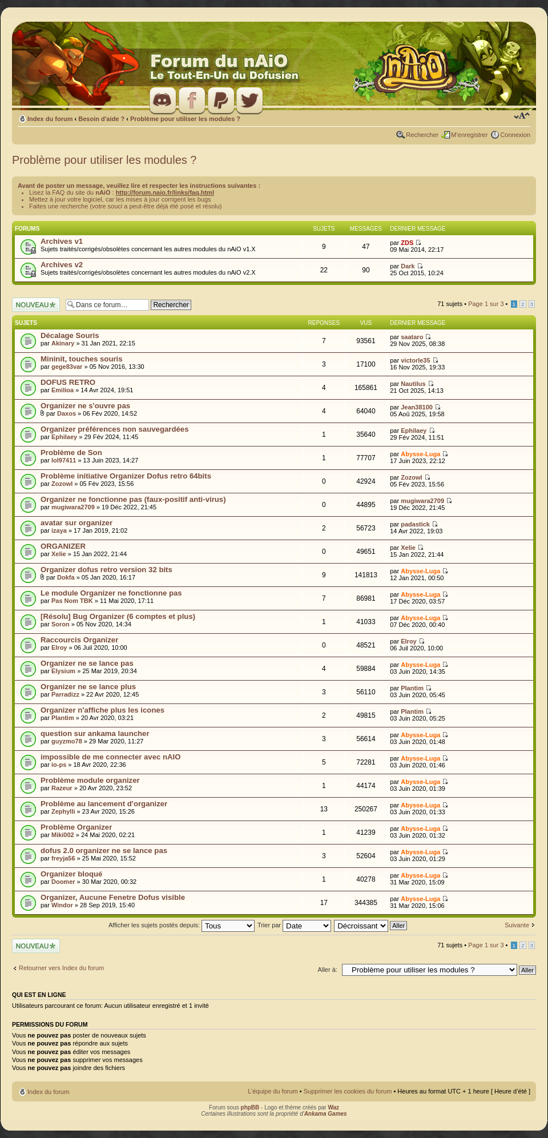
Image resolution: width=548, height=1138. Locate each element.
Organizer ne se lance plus (88, 686)
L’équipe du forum (272, 1091)
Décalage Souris (70, 335)
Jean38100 (417, 407)
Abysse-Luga (420, 454)
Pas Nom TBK (72, 600)
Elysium (63, 670)
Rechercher (422, 134)
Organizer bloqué (71, 874)
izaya (59, 530)
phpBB (250, 1107)
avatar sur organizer (76, 522)
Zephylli (63, 811)
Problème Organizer (76, 827)
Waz (333, 1107)
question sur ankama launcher (95, 733)
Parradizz (65, 694)
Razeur (61, 788)
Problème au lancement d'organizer (104, 803)
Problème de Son (71, 452)
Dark (407, 266)
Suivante (517, 925)
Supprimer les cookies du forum (348, 1091)
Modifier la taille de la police (522, 116)
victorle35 (415, 360)
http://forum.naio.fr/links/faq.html (165, 192)
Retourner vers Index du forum (61, 967)
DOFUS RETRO (68, 382)
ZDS (407, 242)
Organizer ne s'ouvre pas (85, 405)
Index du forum (49, 118)
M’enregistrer (469, 134)
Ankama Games (325, 1114)
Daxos (66, 413)
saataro (412, 336)
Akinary (62, 343)
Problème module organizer (90, 780)
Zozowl (61, 483)
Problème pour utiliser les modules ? (185, 118)
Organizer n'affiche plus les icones (102, 710)
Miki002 (62, 834)
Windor (62, 905)
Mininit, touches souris (82, 359)
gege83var (66, 366)
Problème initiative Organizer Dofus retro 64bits (126, 476)
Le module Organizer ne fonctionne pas (111, 593)
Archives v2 (62, 264)
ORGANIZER (63, 546)
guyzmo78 (66, 741)
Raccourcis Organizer (79, 640)
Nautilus (413, 383)
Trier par (294, 925)
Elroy (59, 647)
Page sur (485, 303)
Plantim (412, 688)
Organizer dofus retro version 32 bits (106, 569)
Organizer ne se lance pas (87, 663)
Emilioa (62, 390)
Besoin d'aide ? (101, 118)
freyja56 (63, 858)
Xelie (58, 553)
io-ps (58, 764)
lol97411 (63, 460)
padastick (415, 524)
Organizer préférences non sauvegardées (114, 429)
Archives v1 (62, 241)
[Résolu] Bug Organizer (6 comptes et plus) (118, 616)
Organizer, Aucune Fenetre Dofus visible (113, 897)
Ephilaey (64, 436)
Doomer (63, 881)
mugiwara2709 (73, 507)
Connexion (515, 134)
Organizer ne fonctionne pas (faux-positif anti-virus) (133, 499)
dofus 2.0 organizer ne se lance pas (104, 850)
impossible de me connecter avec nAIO (111, 757)
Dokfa (66, 577)
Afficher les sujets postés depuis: (181, 925)
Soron (60, 624)
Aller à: (327, 969)
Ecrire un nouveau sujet (36, 304)
